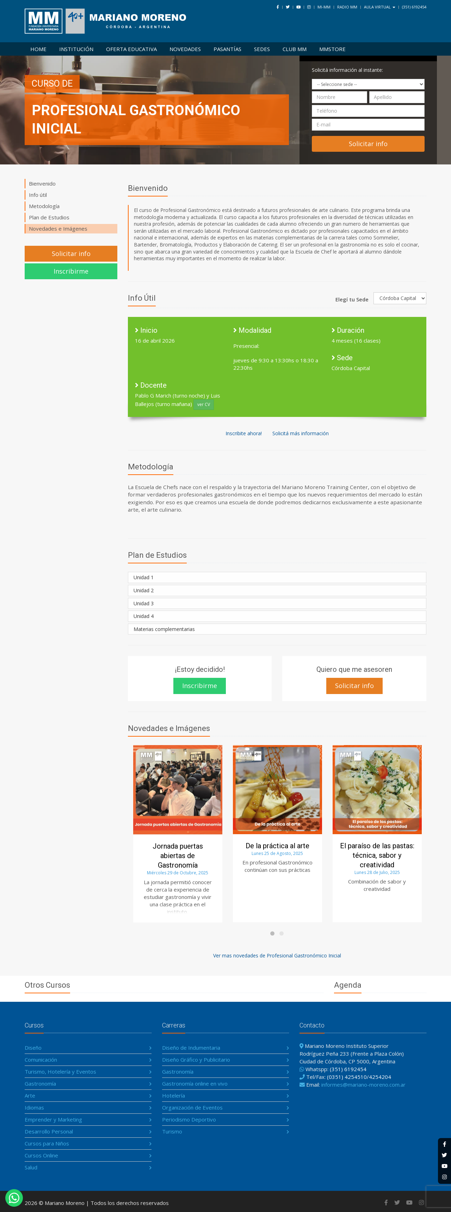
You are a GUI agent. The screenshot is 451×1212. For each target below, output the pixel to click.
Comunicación (41, 1059)
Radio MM (347, 7)
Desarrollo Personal (49, 1131)
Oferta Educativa (131, 48)
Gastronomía (40, 1083)
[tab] (277, 577)
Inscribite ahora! (244, 433)
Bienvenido (42, 183)
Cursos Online (41, 1155)
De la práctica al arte (277, 846)
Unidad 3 (144, 603)
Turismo (172, 1131)
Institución (76, 48)
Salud (31, 1167)
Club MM (295, 48)
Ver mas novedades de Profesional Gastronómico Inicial (277, 955)
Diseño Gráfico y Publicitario (196, 1059)
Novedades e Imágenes (58, 228)
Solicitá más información (300, 433)
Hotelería (173, 1095)
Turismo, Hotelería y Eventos (60, 1071)
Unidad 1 (144, 577)
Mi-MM (323, 7)
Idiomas (34, 1107)
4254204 (380, 1076)
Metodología (44, 206)
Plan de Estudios (49, 217)
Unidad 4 (144, 616)
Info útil (38, 194)
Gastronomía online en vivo (195, 1083)
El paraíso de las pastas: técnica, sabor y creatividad (377, 855)
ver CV (203, 404)
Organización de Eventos (192, 1107)
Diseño (33, 1047)
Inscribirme (71, 271)
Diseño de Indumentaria (191, 1047)
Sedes (262, 48)
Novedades (185, 48)
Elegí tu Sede (352, 299)
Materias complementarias (164, 629)
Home (38, 48)
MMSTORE (332, 48)
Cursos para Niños (47, 1143)
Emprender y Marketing (53, 1119)
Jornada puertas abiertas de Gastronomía (178, 855)
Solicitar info (71, 253)
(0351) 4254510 (347, 1076)
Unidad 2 (144, 590)
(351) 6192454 (414, 7)
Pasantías (227, 48)
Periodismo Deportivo (189, 1119)
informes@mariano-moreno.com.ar (363, 1084)
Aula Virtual (379, 7)
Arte (30, 1095)
